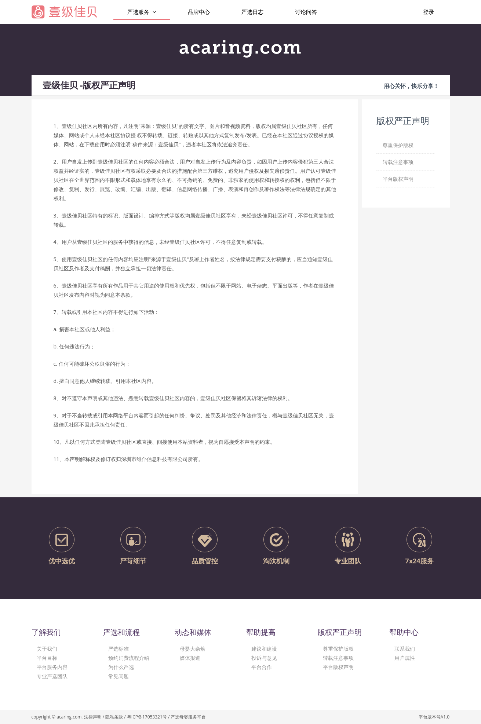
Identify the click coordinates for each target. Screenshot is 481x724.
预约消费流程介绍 (128, 657)
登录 (428, 11)
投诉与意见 (264, 657)
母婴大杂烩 (192, 648)
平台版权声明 (338, 666)
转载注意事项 (338, 657)
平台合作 (261, 666)
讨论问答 (306, 11)
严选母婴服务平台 (188, 717)
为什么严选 (121, 666)
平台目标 (47, 657)
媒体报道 (190, 657)
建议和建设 (264, 648)
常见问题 (118, 676)
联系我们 (404, 648)
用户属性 (404, 657)
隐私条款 (114, 717)
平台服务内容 (52, 666)
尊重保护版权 (338, 648)
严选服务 (141, 12)
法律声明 (93, 717)
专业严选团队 (52, 676)
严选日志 (252, 11)
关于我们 (47, 648)
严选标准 (118, 648)
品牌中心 (199, 11)
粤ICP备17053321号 (147, 717)
